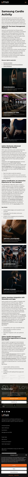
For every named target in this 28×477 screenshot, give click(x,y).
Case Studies (18, 167)
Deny (14, 468)
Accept (14, 465)
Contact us (14, 402)
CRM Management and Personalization (13, 64)
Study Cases (4, 437)
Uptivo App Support (6, 444)
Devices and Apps (7, 63)
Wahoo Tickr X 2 (12, 375)
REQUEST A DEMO (14, 398)
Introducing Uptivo (6, 425)
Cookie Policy (11, 475)
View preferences (14, 472)
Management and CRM (7, 432)
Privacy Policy (16, 475)
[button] (26, 455)
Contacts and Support (6, 441)
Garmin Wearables (6, 166)
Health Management (15, 161)
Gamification (4, 430)
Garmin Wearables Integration (9, 358)
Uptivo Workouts (7, 66)
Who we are (4, 439)
